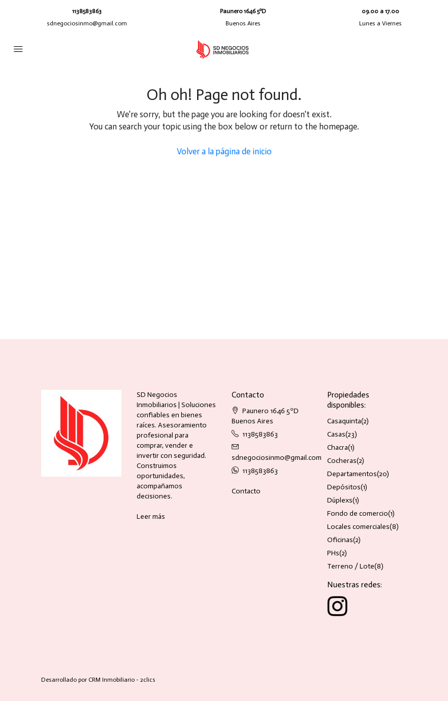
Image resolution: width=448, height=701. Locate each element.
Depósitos (344, 487)
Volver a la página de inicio (224, 151)
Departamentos (352, 474)
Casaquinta (344, 421)
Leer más (151, 516)
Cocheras (342, 460)
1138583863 (87, 11)
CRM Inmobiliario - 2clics (121, 679)
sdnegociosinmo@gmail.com (87, 23)
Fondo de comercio (357, 513)
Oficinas (340, 540)
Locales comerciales (358, 526)
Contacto (246, 491)
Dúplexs (340, 500)
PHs (333, 553)
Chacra (337, 447)
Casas (336, 434)
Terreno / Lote (350, 566)
